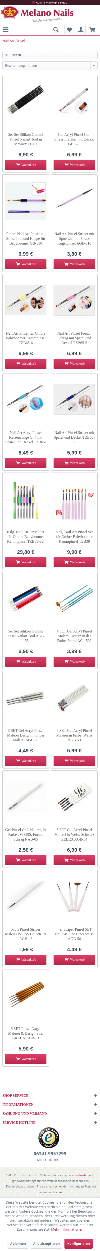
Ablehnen (18, 1243)
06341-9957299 (50, 1154)
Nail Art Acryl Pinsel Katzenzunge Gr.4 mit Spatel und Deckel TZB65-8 (25, 438)
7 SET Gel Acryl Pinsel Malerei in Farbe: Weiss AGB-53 (74, 735)
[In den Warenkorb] (25, 165)
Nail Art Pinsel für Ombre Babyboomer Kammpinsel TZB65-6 (25, 338)
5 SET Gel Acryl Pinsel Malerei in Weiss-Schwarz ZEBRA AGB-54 (74, 834)
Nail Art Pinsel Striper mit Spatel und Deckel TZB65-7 (74, 437)
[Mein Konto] (81, 29)
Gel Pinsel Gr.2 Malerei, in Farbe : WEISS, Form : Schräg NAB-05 (25, 834)
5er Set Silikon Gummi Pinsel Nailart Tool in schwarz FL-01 (25, 139)
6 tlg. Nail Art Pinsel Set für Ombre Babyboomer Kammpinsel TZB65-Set (25, 536)
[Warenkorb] (92, 29)
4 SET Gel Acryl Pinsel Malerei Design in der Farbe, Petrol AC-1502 (74, 636)
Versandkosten (78, 1175)
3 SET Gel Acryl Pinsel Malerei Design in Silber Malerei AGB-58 (26, 735)
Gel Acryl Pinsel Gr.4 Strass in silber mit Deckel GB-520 (74, 139)
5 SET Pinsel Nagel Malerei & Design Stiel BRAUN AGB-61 (25, 1033)
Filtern (13, 55)
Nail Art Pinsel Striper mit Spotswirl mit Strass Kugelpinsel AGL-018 (74, 238)
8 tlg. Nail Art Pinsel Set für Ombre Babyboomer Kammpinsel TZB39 (74, 536)
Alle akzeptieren (46, 1243)
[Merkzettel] (69, 29)
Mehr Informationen (67, 1229)
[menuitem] (7, 29)
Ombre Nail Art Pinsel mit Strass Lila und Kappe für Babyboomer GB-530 (26, 238)
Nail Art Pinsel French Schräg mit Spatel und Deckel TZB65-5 (74, 338)
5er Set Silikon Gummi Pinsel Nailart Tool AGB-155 (25, 636)
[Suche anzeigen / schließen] (55, 29)
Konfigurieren (78, 1243)
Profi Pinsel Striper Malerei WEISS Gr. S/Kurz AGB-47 (25, 934)
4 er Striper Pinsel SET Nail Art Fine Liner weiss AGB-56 (74, 934)
